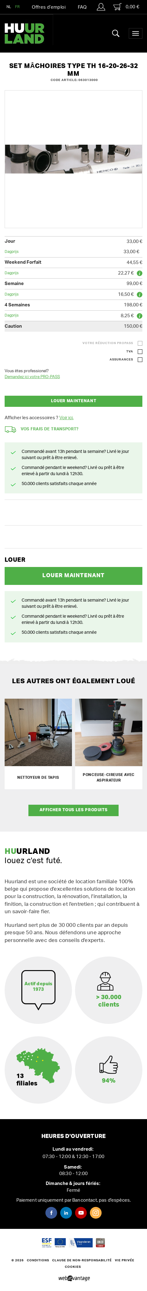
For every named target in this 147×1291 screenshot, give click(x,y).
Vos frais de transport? (42, 429)
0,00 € (126, 7)
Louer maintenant (73, 401)
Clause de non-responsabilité (82, 1260)
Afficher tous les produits (74, 810)
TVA (129, 351)
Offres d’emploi (48, 7)
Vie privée (124, 1260)
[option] (73, 159)
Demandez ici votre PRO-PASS (32, 377)
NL (8, 7)
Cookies (73, 1266)
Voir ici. (66, 417)
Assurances (121, 359)
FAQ (82, 7)
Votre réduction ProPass (107, 343)
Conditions (38, 1260)
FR (17, 7)
